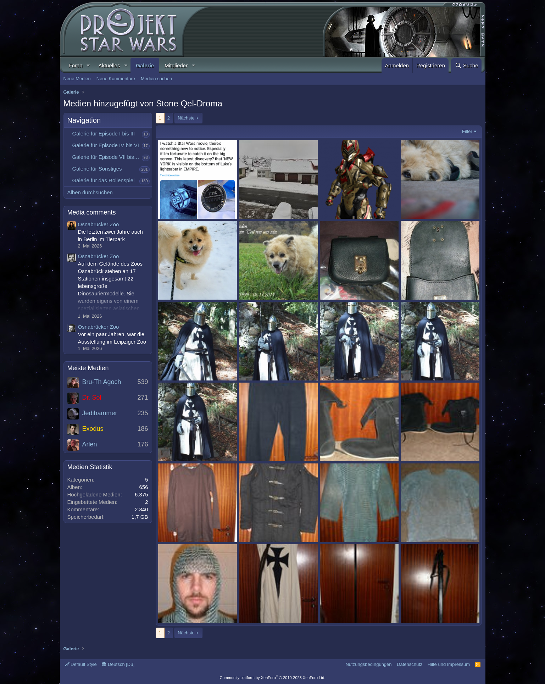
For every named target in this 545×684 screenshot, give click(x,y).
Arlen (89, 444)
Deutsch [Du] (118, 664)
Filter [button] (467, 131)
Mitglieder (176, 65)
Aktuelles (109, 65)
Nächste (186, 118)
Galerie (145, 65)
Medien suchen (156, 78)
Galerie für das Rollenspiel (103, 180)
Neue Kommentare (115, 78)
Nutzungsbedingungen (368, 664)
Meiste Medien (88, 368)
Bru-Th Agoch (101, 381)
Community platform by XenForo (273, 677)
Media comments (91, 212)
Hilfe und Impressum (449, 664)
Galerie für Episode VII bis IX (106, 157)
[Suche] (466, 65)
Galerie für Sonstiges (97, 169)
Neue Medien (77, 78)
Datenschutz (409, 664)
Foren (76, 65)
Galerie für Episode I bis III (103, 133)
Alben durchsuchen (90, 192)
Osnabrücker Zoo (98, 224)
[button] (88, 65)
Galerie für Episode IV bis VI (105, 145)
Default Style (81, 664)
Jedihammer (99, 413)
